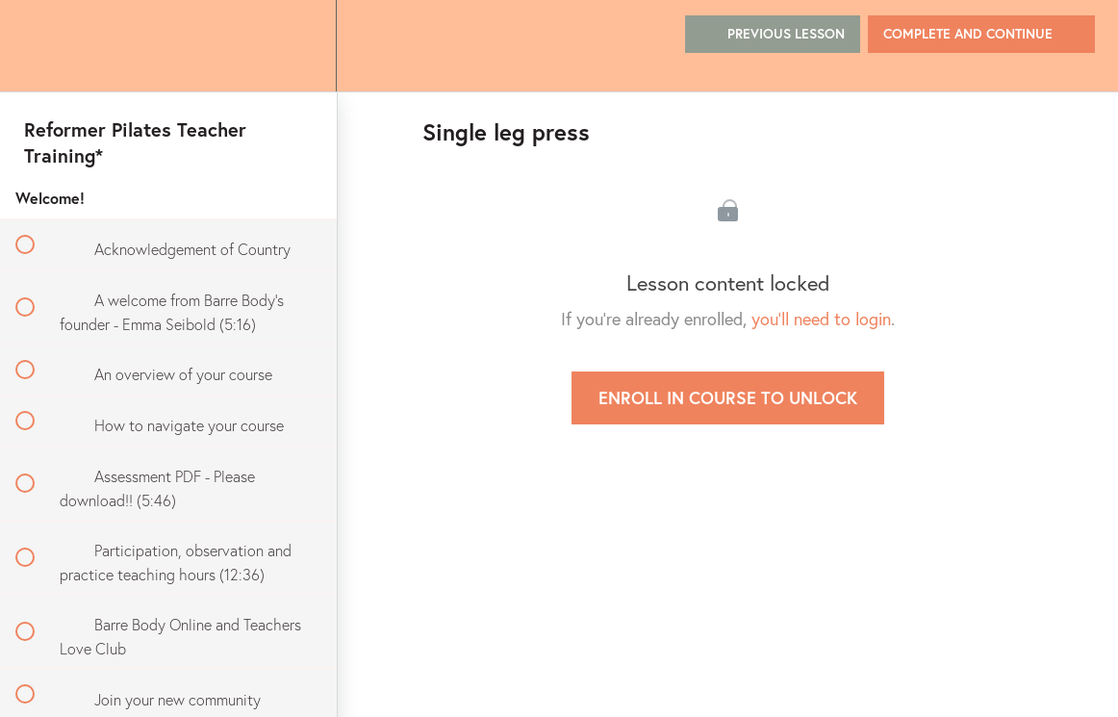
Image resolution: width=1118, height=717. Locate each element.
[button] (35, 45)
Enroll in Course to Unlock (727, 397)
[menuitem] (300, 45)
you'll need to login (821, 318)
